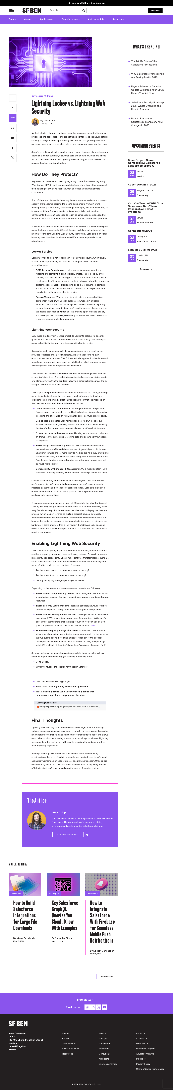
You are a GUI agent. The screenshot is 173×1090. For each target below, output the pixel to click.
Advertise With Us (145, 1053)
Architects (104, 1058)
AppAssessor (46, 19)
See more (144, 269)
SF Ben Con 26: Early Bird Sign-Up (86, 3)
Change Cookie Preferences (150, 1069)
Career (27, 19)
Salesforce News (70, 19)
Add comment (107, 976)
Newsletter (155, 10)
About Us (140, 1033)
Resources (118, 19)
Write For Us (142, 1043)
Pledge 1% (141, 1058)
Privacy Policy (143, 1064)
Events (12, 19)
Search (85, 10)
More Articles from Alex (67, 834)
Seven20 (72, 818)
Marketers (104, 1048)
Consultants (105, 1053)
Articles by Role (96, 19)
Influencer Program (145, 1048)
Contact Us (141, 1038)
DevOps (103, 1038)
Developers (37, 96)
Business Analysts (108, 1064)
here (93, 625)
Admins (49, 96)
